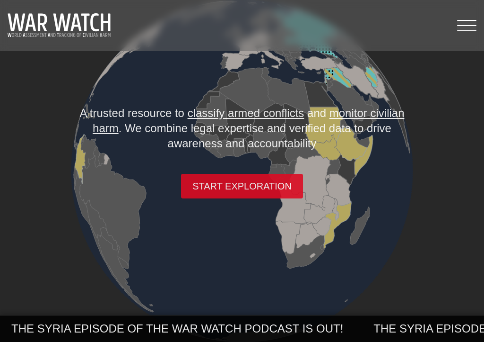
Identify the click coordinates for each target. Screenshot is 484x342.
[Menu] (466, 25)
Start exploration (242, 186)
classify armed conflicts (246, 113)
